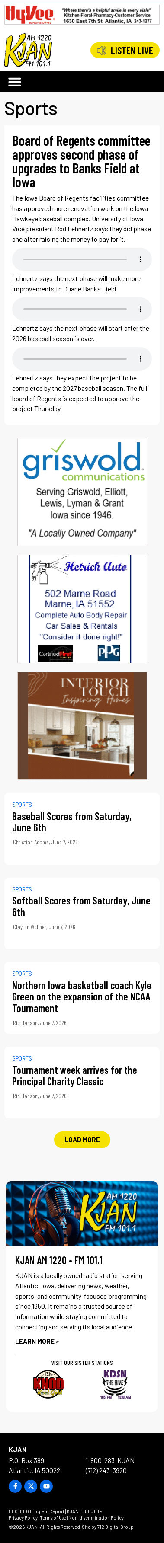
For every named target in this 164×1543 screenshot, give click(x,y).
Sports (31, 107)
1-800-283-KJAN (110, 1460)
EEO (13, 1511)
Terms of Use (53, 1518)
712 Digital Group (115, 1527)
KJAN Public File (84, 1511)
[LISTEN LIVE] (101, 50)
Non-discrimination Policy (96, 1518)
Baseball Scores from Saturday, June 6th (72, 822)
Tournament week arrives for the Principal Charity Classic (74, 1075)
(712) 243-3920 (106, 1470)
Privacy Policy (23, 1518)
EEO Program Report (42, 1511)
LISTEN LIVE (132, 50)
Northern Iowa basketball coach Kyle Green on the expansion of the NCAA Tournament (81, 996)
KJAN (17, 1449)
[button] (14, 81)
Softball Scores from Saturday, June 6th (81, 906)
